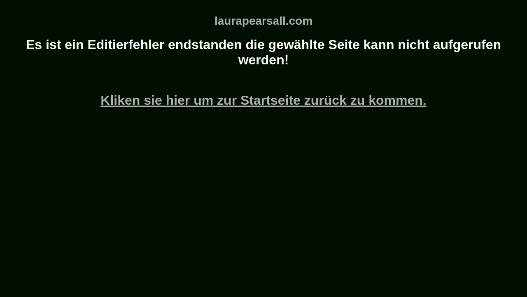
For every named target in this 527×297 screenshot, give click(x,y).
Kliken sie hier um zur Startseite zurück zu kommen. (263, 100)
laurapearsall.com (263, 20)
